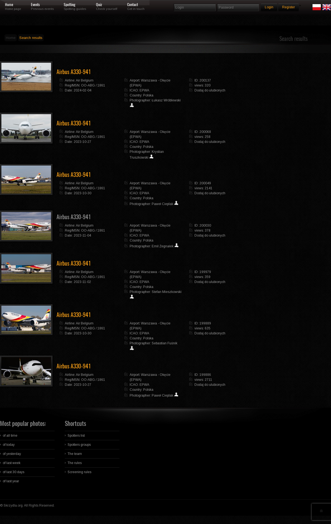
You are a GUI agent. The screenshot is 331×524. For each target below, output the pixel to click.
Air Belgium (85, 80)
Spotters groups (79, 445)
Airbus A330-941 (74, 217)
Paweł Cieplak (162, 204)
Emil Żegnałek (162, 246)
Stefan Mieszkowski (166, 292)
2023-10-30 (82, 193)
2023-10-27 (82, 142)
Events (35, 4)
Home (9, 4)
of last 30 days (13, 472)
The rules (75, 463)
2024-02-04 (82, 90)
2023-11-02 (82, 282)
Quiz (99, 4)
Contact (132, 4)
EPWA (144, 90)
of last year (11, 481)
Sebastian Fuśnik (164, 343)
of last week (11, 463)
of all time (10, 435)
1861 (101, 85)
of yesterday (12, 454)
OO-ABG (88, 85)
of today (9, 445)
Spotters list (76, 435)
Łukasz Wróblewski (166, 100)
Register (288, 7)
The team (75, 454)
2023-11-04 (82, 235)
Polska (148, 95)
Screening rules (79, 472)
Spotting (69, 4)
